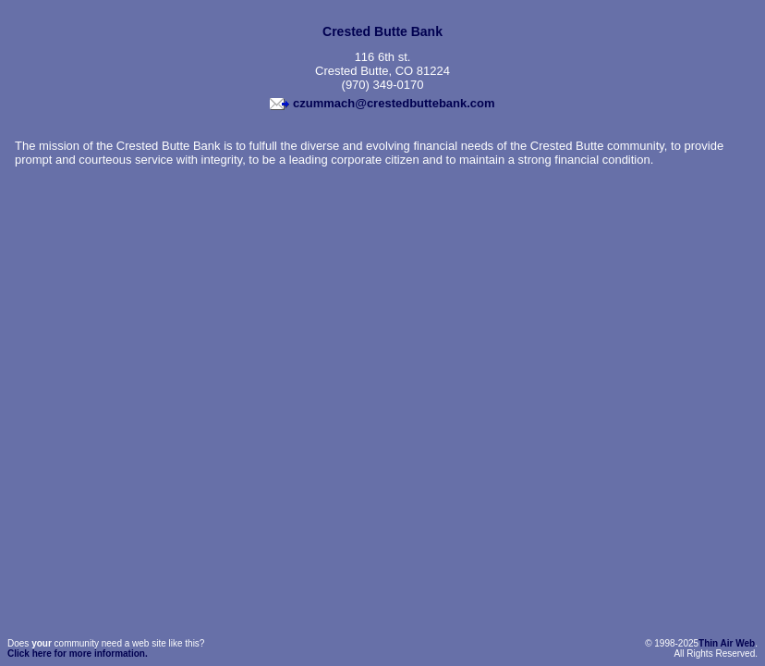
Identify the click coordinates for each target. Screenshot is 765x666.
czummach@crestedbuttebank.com (394, 103)
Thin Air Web (726, 643)
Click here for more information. (77, 653)
